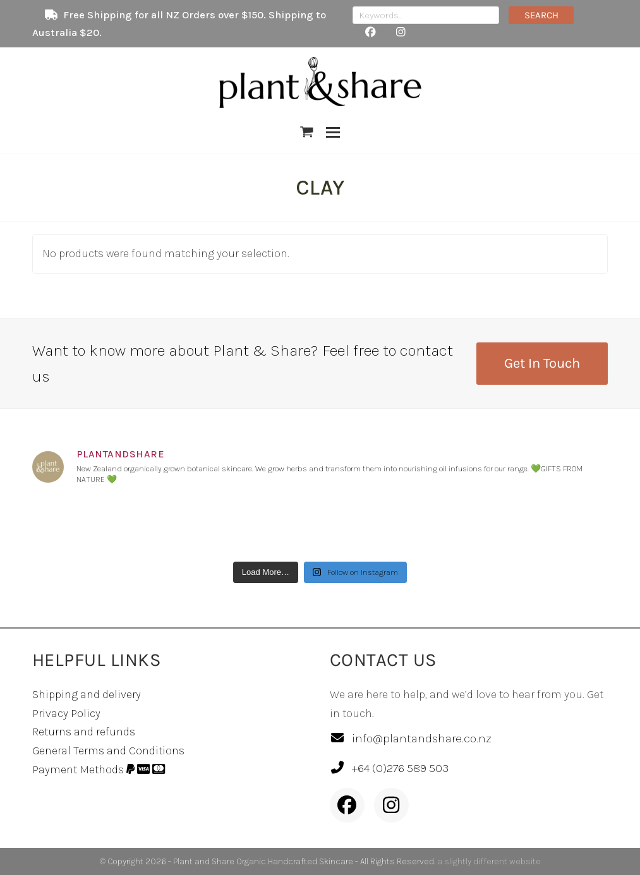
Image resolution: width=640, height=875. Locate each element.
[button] (306, 132)
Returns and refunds (83, 732)
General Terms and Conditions (108, 750)
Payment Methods (99, 769)
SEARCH (541, 15)
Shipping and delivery (86, 694)
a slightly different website (489, 861)
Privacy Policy (66, 713)
